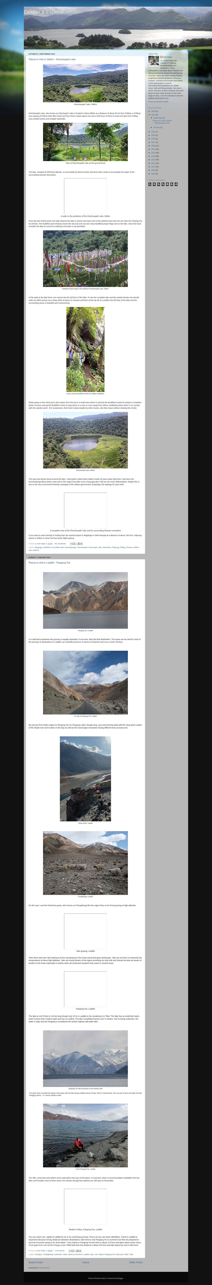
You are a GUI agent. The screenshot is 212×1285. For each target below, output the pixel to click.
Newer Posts (35, 1262)
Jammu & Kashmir (75, 1254)
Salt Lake (119, 1254)
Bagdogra (39, 547)
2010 (153, 167)
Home (86, 1262)
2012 (153, 160)
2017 (153, 142)
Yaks (131, 1254)
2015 (153, 149)
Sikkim (136, 547)
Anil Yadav (167, 57)
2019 (153, 135)
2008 (153, 174)
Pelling (123, 547)
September (158, 118)
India (65, 1254)
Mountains (107, 547)
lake (100, 547)
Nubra (101, 1254)
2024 (153, 111)
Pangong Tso (110, 1254)
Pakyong (115, 547)
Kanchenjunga (70, 547)
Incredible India (58, 547)
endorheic (58, 1254)
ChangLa (38, 1254)
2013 (153, 156)
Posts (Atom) (44, 1268)
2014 (153, 153)
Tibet (126, 1254)
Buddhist (47, 547)
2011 (153, 163)
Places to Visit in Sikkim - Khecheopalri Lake (52, 59)
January (156, 127)
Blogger (120, 1278)
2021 (153, 132)
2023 (153, 115)
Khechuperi (93, 547)
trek (30, 550)
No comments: (61, 544)
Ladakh (86, 1254)
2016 (153, 146)
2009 (153, 170)
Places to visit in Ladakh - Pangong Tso (49, 562)
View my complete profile (158, 102)
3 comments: (60, 1251)
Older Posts (135, 1262)
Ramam (130, 547)
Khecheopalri (82, 547)
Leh (96, 1254)
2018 (153, 139)
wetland (36, 550)
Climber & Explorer (44, 12)
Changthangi (48, 1254)
